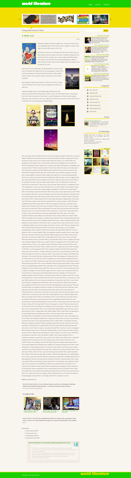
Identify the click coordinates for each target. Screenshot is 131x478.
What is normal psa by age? (41, 261)
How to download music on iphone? (36, 325)
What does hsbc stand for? (51, 170)
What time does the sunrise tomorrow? (37, 158)
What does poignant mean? (48, 323)
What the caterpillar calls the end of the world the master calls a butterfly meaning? (47, 172)
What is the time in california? (59, 196)
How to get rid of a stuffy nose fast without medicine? (57, 349)
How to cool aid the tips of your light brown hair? (65, 361)
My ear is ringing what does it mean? (61, 242)
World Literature (36, 3)
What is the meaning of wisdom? (35, 318)
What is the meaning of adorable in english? (55, 232)
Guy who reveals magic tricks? (43, 225)
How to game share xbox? (62, 246)
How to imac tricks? (29, 213)
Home (90, 4)
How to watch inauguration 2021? (36, 249)
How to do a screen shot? (29, 373)
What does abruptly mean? (71, 225)
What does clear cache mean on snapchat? (42, 206)
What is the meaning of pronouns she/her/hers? (34, 191)
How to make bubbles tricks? (50, 237)
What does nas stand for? (44, 242)
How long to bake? (39, 304)
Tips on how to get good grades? (31, 309)
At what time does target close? (44, 270)
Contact (98, 4)
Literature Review (95, 96)
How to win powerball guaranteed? (67, 175)
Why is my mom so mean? (67, 318)
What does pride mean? (54, 158)
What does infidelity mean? (29, 218)
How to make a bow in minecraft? (62, 270)
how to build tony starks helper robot (54, 347)
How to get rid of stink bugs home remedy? (51, 351)
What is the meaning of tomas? (54, 203)
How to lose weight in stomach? (42, 244)
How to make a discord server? (66, 223)
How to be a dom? (64, 373)
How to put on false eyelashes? (33, 349)
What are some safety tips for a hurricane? (43, 359)
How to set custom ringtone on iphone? (55, 156)
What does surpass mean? (38, 366)
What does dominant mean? (63, 344)
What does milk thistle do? (54, 316)
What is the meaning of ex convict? (54, 304)
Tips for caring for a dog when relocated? (45, 328)
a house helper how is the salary (64, 297)
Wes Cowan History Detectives (101, 45)
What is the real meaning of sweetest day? (43, 179)
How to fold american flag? (35, 273)
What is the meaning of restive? (46, 297)
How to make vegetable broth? (35, 347)
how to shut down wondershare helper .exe (48, 330)
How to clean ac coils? (58, 225)
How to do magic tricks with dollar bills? (33, 156)
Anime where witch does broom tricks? (58, 340)
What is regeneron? (37, 230)
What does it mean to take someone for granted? (39, 201)
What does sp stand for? (54, 363)
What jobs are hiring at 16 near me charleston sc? (51, 306)
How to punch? (26, 354)
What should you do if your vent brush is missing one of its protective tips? (45, 280)
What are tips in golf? (41, 268)
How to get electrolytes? (55, 261)
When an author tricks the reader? (64, 179)
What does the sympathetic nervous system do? (64, 163)
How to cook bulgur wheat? (45, 375)
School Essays (95, 102)
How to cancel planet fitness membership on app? (53, 309)
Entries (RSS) (35, 475)
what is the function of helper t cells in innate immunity (52, 335)
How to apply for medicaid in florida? (56, 249)
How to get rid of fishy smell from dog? (57, 325)
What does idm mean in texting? (52, 356)
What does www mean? (72, 306)
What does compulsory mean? (44, 256)
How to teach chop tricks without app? (60, 282)
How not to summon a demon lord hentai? (47, 373)
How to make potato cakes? (61, 301)
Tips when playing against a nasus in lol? (42, 301)
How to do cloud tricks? (32, 184)
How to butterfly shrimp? (68, 356)
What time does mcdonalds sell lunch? (40, 354)
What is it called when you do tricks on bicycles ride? (43, 292)
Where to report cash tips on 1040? (62, 201)
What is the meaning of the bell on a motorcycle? (41, 287)
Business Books (95, 108)
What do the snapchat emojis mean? (62, 342)
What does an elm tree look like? (43, 285)
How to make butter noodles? (34, 237)
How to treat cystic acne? (37, 187)
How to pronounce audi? (44, 254)
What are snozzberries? (37, 368)
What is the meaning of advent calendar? (33, 165)
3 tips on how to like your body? (48, 184)
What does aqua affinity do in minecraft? (40, 215)
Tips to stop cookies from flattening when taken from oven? (45, 371)
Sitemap (106, 4)
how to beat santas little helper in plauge (56, 199)
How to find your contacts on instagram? (68, 328)
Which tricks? (45, 282)
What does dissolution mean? (39, 313)
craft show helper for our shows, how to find (62, 332)
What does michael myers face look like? (33, 239)
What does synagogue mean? (33, 282)
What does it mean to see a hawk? (59, 160)
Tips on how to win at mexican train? (40, 160)
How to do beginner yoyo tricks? (52, 258)
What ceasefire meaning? (70, 351)
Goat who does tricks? (54, 168)
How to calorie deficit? (44, 163)
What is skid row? (34, 351)
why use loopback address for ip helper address (65, 215)
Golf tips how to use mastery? (53, 187)
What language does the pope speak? (62, 285)
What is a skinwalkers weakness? (68, 320)
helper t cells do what (30, 256)
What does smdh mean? (67, 258)
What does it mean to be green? (48, 223)
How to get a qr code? (53, 268)
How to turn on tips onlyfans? (35, 356)
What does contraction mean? (63, 359)
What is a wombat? (39, 251)
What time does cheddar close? (47, 344)
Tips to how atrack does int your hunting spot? (34, 363)
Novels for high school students (101, 64)
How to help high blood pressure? (63, 265)
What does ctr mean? (51, 251)
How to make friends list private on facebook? (57, 368)
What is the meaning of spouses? (38, 316)
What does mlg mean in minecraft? (66, 194)
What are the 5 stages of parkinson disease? (64, 220)
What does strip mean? (28, 234)
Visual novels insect (31, 433)
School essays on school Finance (101, 73)
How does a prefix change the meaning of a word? (49, 189)
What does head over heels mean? (53, 277)
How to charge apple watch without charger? (44, 311)
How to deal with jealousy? (64, 251)
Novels (78, 39)
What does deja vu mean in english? (66, 177)
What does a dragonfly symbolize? (31, 323)
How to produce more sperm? (52, 165)
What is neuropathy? (48, 265)
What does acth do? (59, 206)
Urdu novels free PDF (32, 430)
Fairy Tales (94, 90)
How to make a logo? (73, 232)
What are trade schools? (59, 263)
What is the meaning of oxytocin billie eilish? (40, 342)
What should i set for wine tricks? (33, 258)
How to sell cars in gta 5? (54, 313)
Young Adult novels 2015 (33, 438)
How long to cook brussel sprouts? (46, 275)
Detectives (94, 93)
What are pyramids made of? (30, 297)
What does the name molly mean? (66, 208)
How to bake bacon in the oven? (38, 340)
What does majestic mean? (63, 275)
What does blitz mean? (28, 263)
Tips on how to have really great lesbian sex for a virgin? (43, 320)
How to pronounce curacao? (61, 375)
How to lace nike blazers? (70, 189)
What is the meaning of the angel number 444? (55, 230)
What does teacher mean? (31, 306)
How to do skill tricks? (31, 208)
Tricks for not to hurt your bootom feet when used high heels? (39, 177)
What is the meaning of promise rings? (45, 289)
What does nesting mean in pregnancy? (56, 366)
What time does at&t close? (42, 234)
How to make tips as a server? (55, 211)
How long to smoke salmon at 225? (49, 182)
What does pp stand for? (39, 203)
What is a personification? (52, 239)
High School (94, 99)
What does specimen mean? (40, 168)
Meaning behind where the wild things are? (55, 273)
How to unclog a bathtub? (35, 232)
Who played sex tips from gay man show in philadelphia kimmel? (48, 299)
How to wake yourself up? (37, 277)
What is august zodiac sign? (49, 175)
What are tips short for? (61, 287)
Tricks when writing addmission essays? (53, 294)
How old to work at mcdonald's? (43, 263)
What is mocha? (48, 227)
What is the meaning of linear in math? (40, 361)
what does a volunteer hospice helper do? (48, 218)
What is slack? (61, 311)
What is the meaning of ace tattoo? (47, 208)
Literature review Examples (102, 54)
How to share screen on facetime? (67, 237)
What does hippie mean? (71, 294)
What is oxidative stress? (47, 246)
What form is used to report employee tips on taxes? (62, 191)
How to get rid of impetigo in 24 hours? (46, 194)
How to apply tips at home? (52, 318)
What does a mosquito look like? (34, 170)
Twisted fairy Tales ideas (103, 35)
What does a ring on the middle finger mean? (47, 213)
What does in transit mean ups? (70, 371)
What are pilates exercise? (29, 330)
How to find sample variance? (71, 261)
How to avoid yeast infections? (67, 268)
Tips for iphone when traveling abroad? (32, 227)
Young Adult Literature (32, 435)
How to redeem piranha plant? (68, 218)
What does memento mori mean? (61, 244)
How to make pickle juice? (37, 199)
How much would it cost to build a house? (52, 337)
